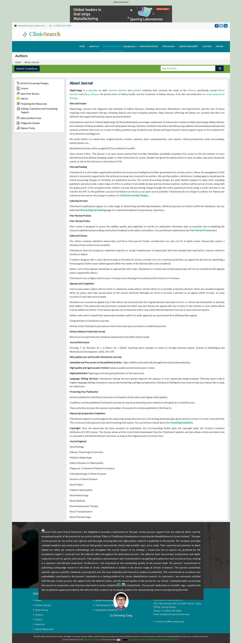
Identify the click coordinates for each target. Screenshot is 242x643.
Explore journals (112, 46)
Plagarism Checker (28, 122)
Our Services (129, 46)
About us (93, 46)
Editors (219, 46)
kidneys (192, 90)
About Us (40, 624)
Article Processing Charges (33, 83)
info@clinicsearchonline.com (31, 25)
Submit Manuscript (188, 46)
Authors (206, 46)
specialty (93, 90)
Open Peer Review (28, 93)
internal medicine (117, 90)
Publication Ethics (149, 46)
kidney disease (91, 94)
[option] (121, 569)
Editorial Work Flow (29, 117)
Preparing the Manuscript (32, 103)
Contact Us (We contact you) (170, 621)
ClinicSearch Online (92, 639)
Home (82, 46)
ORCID (22, 98)
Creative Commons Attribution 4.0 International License (155, 639)
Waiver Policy (26, 127)
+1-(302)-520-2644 (62, 25)
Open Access (169, 46)
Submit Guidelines (27, 68)
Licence (22, 88)
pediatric (137, 90)
